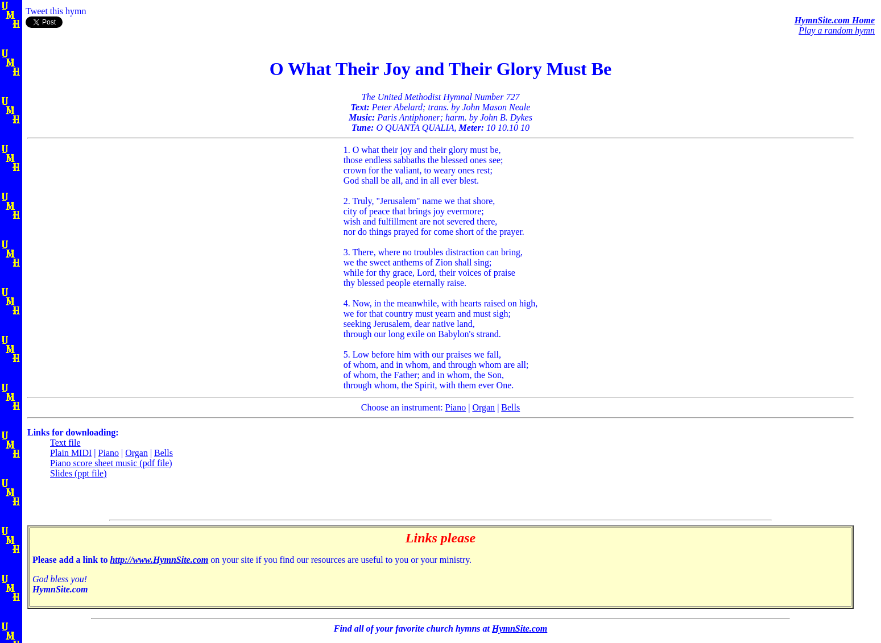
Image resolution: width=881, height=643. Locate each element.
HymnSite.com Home (835, 20)
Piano (455, 407)
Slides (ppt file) (78, 473)
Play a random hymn (837, 30)
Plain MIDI (71, 453)
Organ (483, 407)
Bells (510, 407)
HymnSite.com (519, 628)
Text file (65, 442)
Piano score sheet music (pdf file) (111, 463)
